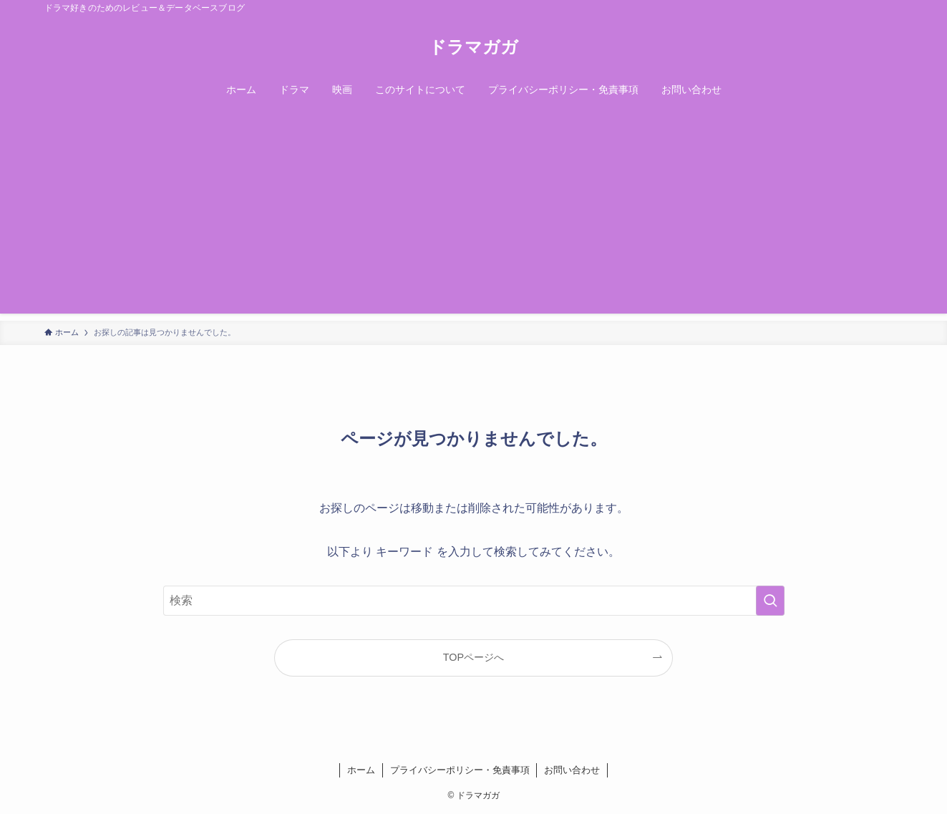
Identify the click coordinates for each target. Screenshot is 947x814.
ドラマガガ (473, 47)
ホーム (361, 770)
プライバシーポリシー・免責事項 (460, 770)
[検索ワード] (474, 601)
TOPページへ (473, 657)
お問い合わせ (572, 770)
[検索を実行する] (770, 601)
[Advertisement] (473, 213)
